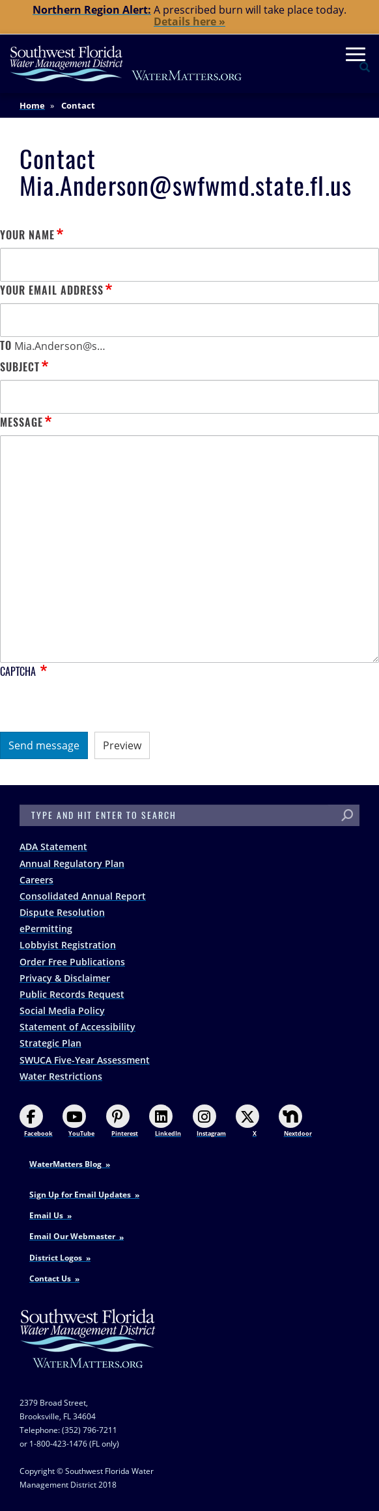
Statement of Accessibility (77, 1027)
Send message (43, 745)
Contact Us (50, 1278)
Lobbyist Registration (68, 945)
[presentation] (99, 706)
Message (21, 422)
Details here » (189, 21)
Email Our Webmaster (72, 1236)
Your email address (52, 290)
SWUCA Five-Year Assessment (85, 1060)
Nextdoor (295, 1121)
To (6, 346)
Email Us (46, 1215)
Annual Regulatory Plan (72, 863)
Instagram (209, 1121)
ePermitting (46, 928)
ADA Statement (53, 846)
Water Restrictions (61, 1076)
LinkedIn (165, 1121)
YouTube (78, 1121)
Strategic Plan (50, 1043)
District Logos (55, 1257)
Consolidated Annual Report (83, 896)
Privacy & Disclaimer (65, 978)
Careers (36, 880)
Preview (122, 745)
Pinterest (122, 1121)
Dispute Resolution (62, 912)
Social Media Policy (62, 1010)
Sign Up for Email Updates (80, 1194)
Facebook (36, 1121)
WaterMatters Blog (65, 1164)
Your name (27, 235)
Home (32, 105)
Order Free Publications (72, 962)
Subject (20, 367)
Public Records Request (72, 994)
